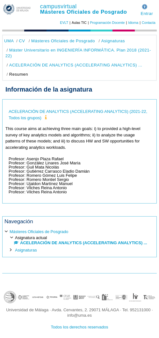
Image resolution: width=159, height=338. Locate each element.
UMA (9, 40)
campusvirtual (58, 6)
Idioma (133, 22)
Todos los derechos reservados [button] (79, 327)
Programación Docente (107, 22)
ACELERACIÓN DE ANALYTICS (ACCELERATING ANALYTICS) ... (75, 65)
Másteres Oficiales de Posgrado (83, 12)
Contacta (148, 22)
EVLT (64, 22)
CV (22, 40)
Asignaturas (113, 40)
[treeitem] (79, 240)
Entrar (147, 13)
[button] (145, 5)
